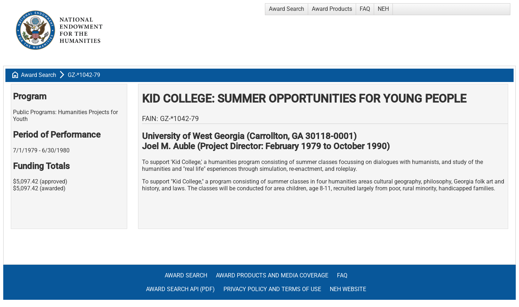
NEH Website (348, 289)
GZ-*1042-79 (84, 75)
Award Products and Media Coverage (272, 275)
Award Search (286, 8)
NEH (383, 8)
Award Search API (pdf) (180, 289)
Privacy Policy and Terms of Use (272, 289)
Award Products (332, 8)
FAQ (365, 8)
